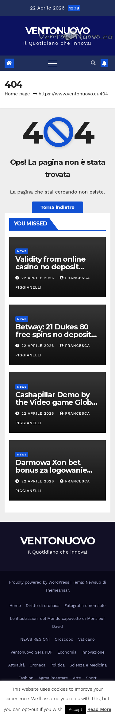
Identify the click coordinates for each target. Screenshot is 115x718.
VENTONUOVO (57, 30)
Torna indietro (57, 207)
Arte (77, 678)
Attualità (16, 665)
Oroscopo (64, 639)
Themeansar (57, 590)
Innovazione (92, 652)
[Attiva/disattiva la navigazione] (52, 63)
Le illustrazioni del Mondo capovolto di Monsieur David (57, 622)
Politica (57, 665)
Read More (99, 709)
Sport (91, 678)
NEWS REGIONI (35, 639)
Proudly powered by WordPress (40, 582)
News (21, 251)
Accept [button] (75, 709)
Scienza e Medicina (88, 665)
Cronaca (38, 665)
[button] (93, 63)
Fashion (25, 678)
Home (15, 605)
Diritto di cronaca (42, 605)
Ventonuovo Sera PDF (31, 652)
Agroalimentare (53, 678)
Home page (17, 94)
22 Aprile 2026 (38, 278)
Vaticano (86, 639)
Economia (66, 652)
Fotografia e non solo (84, 605)
